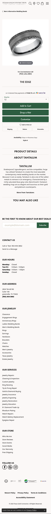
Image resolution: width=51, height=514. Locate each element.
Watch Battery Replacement (13, 417)
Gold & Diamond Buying (11, 391)
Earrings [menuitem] (5, 333)
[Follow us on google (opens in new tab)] (10, 467)
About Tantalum (25, 157)
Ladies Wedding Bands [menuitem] (11, 324)
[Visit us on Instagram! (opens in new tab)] (15, 467)
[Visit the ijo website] (13, 481)
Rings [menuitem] (4, 330)
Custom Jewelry (8, 382)
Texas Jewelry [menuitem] (7, 356)
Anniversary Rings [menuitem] (9, 321)
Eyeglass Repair (8, 420)
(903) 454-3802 (25, 74)
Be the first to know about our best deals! (25, 219)
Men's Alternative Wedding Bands (15, 11)
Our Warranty (7, 449)
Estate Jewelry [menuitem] (7, 359)
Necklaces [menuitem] (6, 337)
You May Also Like (25, 200)
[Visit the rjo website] (19, 481)
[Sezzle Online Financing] (43, 481)
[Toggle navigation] (47, 3)
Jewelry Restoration (9, 401)
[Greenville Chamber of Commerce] (30, 481)
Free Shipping (7, 452)
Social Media (7, 446)
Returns (25, 129)
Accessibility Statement (25, 497)
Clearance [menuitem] (6, 314)
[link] (34, 3)
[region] (25, 42)
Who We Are (7, 436)
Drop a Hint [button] (25, 112)
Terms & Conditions (38, 493)
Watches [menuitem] (5, 346)
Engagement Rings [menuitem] (9, 317)
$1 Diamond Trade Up (10, 407)
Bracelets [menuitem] (5, 340)
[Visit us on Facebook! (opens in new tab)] (4, 467)
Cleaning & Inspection (10, 378)
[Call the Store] (8, 297)
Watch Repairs (7, 414)
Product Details (25, 151)
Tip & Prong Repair (9, 388)
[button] (30, 3)
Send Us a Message (9, 249)
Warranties (40, 129)
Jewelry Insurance (9, 394)
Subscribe (42, 225)
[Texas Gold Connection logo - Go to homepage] (14, 3)
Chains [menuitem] (5, 343)
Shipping (9, 129)
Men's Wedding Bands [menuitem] (10, 327)
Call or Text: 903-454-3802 (12, 246)
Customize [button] (25, 119)
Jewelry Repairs (8, 375)
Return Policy (10, 493)
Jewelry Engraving (9, 398)
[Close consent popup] (44, 510)
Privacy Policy (23, 493)
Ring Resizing (7, 385)
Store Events (7, 443)
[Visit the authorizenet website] (6, 481)
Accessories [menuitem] (6, 353)
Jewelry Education (9, 404)
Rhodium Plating (8, 410)
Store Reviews (7, 439)
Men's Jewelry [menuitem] (7, 349)
